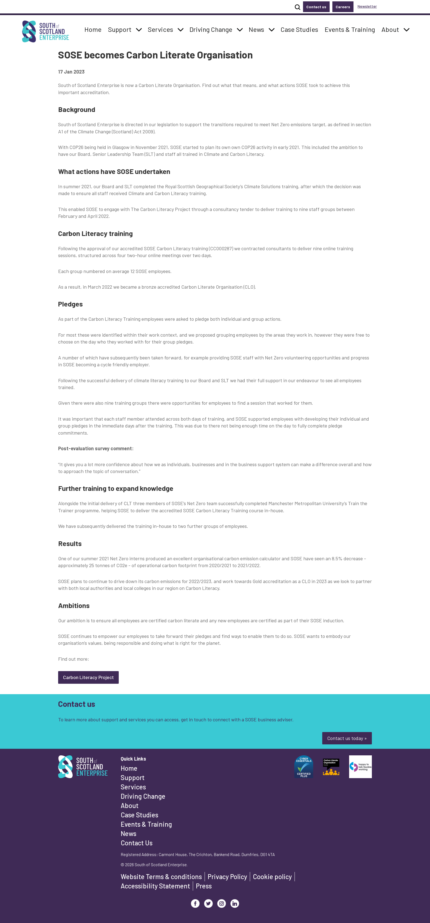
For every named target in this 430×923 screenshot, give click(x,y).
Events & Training (146, 824)
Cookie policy (272, 876)
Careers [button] (343, 6)
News (128, 833)
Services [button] (162, 28)
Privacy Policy (227, 876)
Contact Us (136, 843)
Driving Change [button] (210, 28)
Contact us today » (347, 738)
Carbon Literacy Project (88, 677)
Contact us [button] (316, 6)
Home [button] (94, 28)
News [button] (257, 28)
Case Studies (139, 815)
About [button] (391, 28)
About (129, 805)
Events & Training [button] (349, 28)
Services (133, 787)
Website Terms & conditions (161, 876)
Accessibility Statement (155, 886)
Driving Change (143, 796)
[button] (139, 29)
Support (133, 777)
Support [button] (121, 28)
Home (129, 768)
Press (204, 886)
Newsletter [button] (367, 6)
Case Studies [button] (299, 28)
